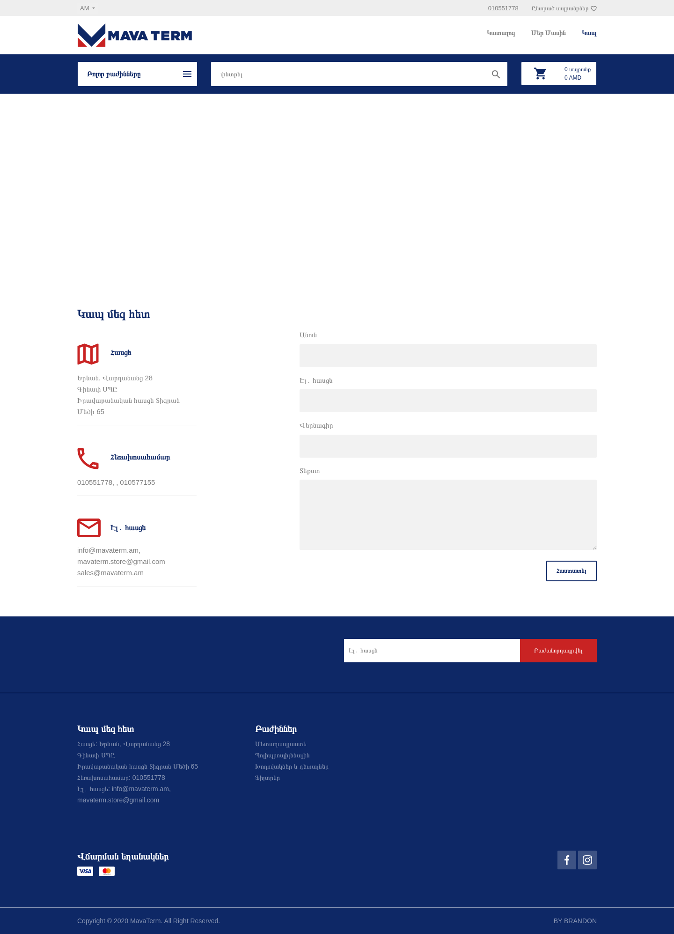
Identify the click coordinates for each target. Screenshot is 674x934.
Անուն (308, 335)
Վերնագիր (316, 425)
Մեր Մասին (549, 33)
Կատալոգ (502, 33)
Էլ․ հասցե (316, 380)
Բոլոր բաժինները (113, 74)
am (85, 8)
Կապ (589, 33)
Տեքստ (310, 470)
